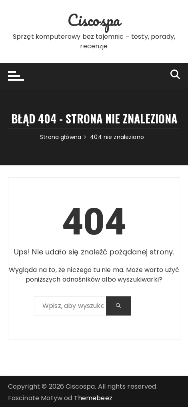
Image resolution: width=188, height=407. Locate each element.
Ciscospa (94, 19)
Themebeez (93, 398)
